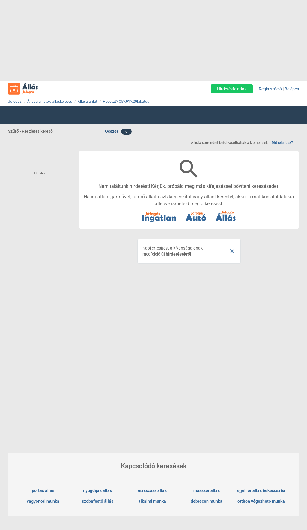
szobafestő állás (97, 501)
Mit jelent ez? (282, 143)
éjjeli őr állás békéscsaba (261, 490)
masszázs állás (152, 490)
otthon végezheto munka (261, 501)
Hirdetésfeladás (231, 89)
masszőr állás (206, 490)
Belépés (292, 89)
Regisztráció (270, 89)
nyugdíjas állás (97, 490)
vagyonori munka (43, 501)
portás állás (43, 490)
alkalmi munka (152, 501)
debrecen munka (206, 501)
